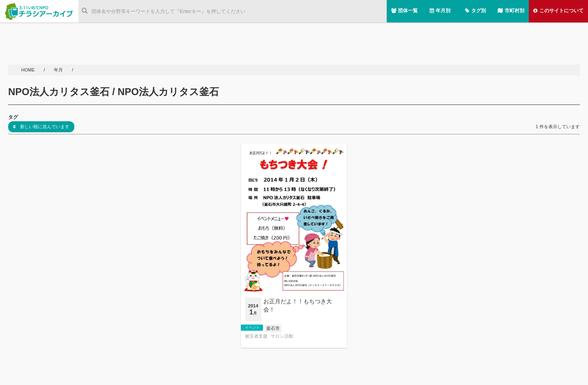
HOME (28, 69)
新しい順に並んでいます (41, 126)
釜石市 (273, 328)
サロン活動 (282, 336)
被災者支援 (256, 336)
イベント (252, 327)
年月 (59, 69)
